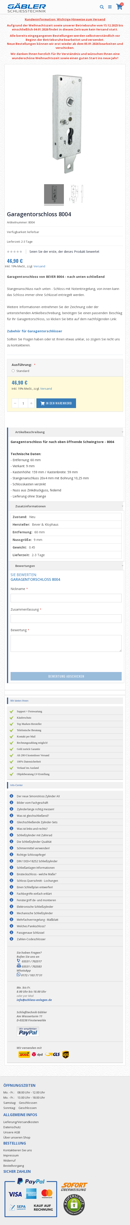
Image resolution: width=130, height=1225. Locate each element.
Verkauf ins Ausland (28, 767)
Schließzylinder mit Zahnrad (34, 835)
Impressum (11, 1155)
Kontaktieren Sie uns (17, 1150)
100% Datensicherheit (29, 761)
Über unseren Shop (16, 1137)
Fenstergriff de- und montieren (36, 900)
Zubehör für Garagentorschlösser (34, 331)
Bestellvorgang (13, 1166)
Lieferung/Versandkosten (21, 1122)
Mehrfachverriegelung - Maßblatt (37, 920)
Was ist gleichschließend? (33, 816)
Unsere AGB (11, 1132)
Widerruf (9, 1160)
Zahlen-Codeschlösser (31, 939)
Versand (39, 266)
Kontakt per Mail (26, 736)
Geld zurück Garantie (28, 749)
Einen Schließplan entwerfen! (35, 887)
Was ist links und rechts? (32, 829)
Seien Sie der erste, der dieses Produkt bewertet (64, 251)
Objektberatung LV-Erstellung (33, 774)
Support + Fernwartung (29, 711)
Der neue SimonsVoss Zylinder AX (38, 796)
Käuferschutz (24, 717)
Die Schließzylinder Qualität (34, 842)
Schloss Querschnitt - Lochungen (37, 881)
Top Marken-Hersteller (29, 724)
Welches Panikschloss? (31, 926)
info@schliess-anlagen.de (34, 1000)
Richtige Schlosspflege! (31, 855)
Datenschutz (12, 1127)
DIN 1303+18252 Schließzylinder (37, 861)
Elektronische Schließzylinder (35, 907)
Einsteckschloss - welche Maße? (36, 874)
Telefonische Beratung (29, 730)
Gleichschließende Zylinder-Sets (37, 822)
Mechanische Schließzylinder (35, 913)
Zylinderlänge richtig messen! (35, 809)
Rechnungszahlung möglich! (32, 742)
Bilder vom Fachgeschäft (32, 803)
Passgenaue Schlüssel (30, 933)
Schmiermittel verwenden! (33, 848)
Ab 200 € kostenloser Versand (33, 755)
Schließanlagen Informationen (36, 868)
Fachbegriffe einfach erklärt (34, 894)
